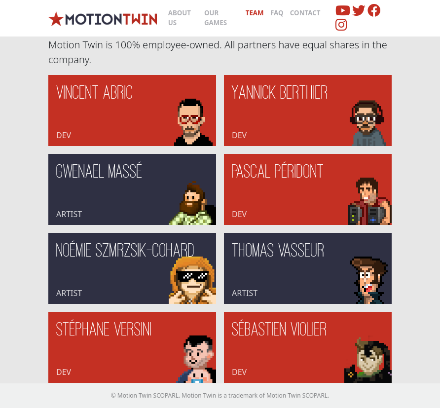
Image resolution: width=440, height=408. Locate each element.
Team (255, 12)
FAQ (277, 12)
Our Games (215, 17)
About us (179, 17)
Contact (305, 12)
